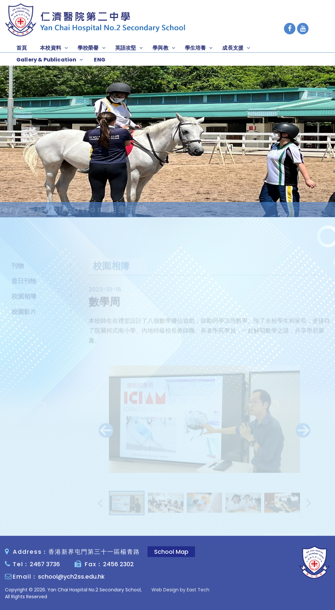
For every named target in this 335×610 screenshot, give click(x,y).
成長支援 (232, 48)
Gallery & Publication (46, 59)
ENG (99, 59)
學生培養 (195, 48)
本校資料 (50, 48)
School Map (171, 552)
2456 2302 (118, 564)
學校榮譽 (88, 48)
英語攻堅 (125, 48)
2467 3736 (45, 564)
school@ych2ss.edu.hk (71, 576)
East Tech (198, 589)
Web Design (165, 589)
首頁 (21, 48)
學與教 (160, 48)
